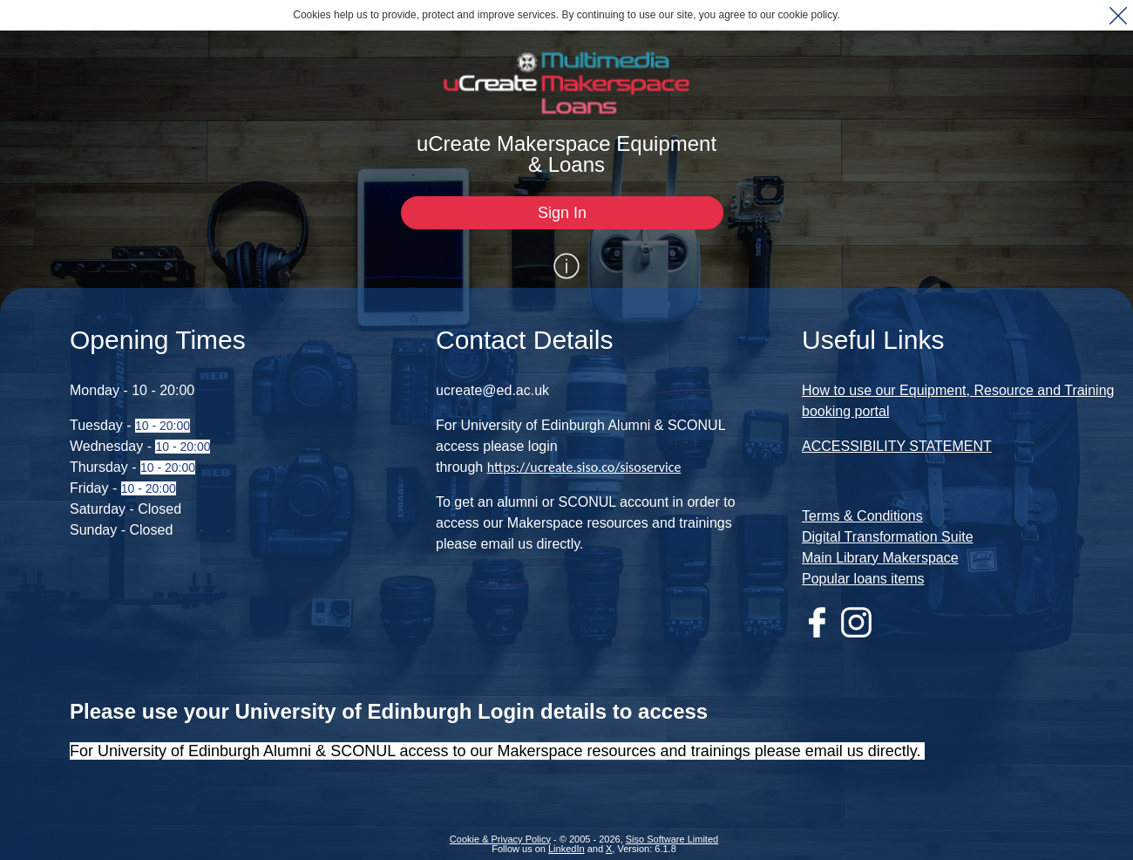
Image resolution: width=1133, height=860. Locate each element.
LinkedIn (566, 846)
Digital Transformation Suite (888, 534)
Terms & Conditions (862, 513)
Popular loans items (863, 576)
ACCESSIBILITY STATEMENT (897, 443)
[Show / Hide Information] (566, 263)
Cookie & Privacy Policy (500, 836)
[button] (1118, 15)
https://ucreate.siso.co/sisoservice (584, 464)
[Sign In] (562, 212)
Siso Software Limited (672, 836)
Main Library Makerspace (880, 555)
